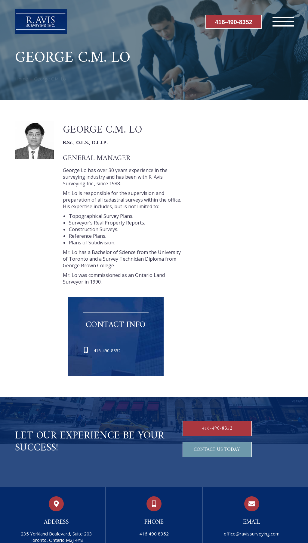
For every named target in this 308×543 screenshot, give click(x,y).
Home (21, 79)
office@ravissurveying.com (251, 534)
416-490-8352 (233, 22)
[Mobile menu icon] (283, 21)
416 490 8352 (154, 534)
